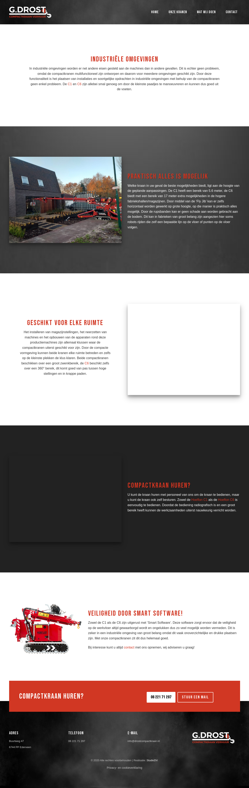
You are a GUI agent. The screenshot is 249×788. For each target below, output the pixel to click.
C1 (70, 84)
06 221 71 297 (76, 741)
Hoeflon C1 (199, 499)
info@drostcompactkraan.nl (144, 741)
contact (129, 647)
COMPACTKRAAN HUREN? (51, 696)
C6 (79, 84)
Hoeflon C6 (226, 499)
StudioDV (151, 760)
